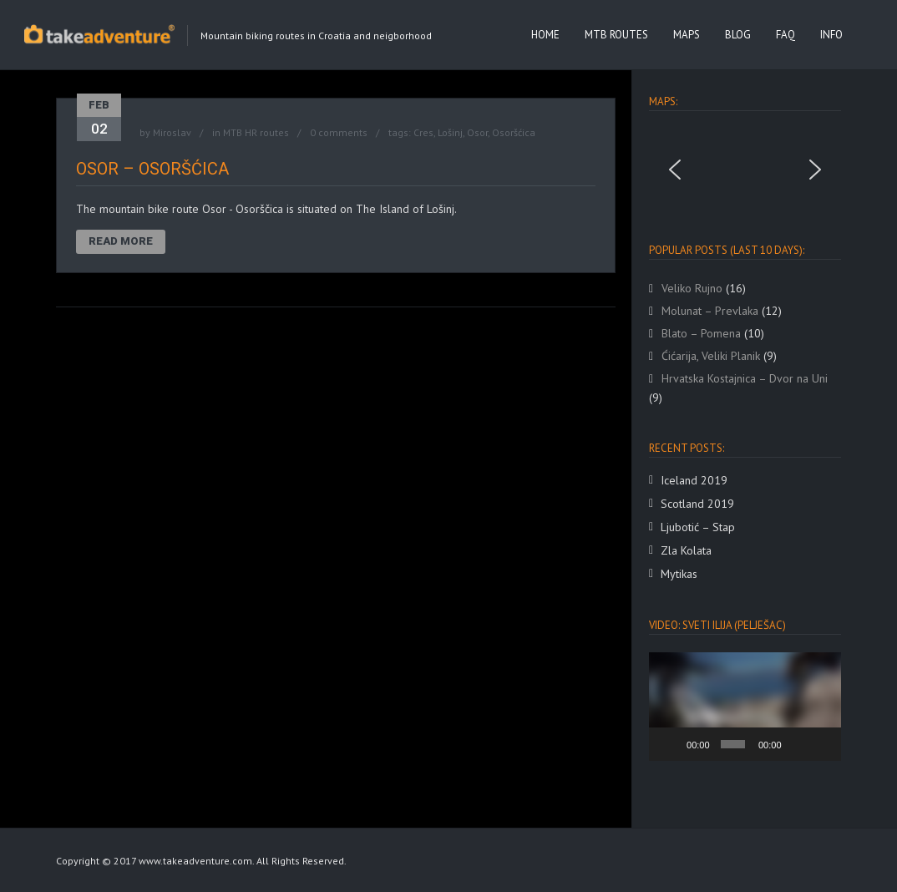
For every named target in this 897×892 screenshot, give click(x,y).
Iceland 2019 (694, 480)
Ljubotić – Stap (698, 527)
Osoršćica (513, 132)
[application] (745, 706)
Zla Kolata (686, 550)
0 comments (338, 132)
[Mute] (797, 744)
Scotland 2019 (697, 503)
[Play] (670, 744)
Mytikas (679, 573)
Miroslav (172, 132)
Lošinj (450, 132)
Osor (477, 132)
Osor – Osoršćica (152, 169)
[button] (674, 169)
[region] (745, 169)
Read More (121, 241)
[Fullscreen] (821, 744)
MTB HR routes (256, 132)
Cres (423, 132)
